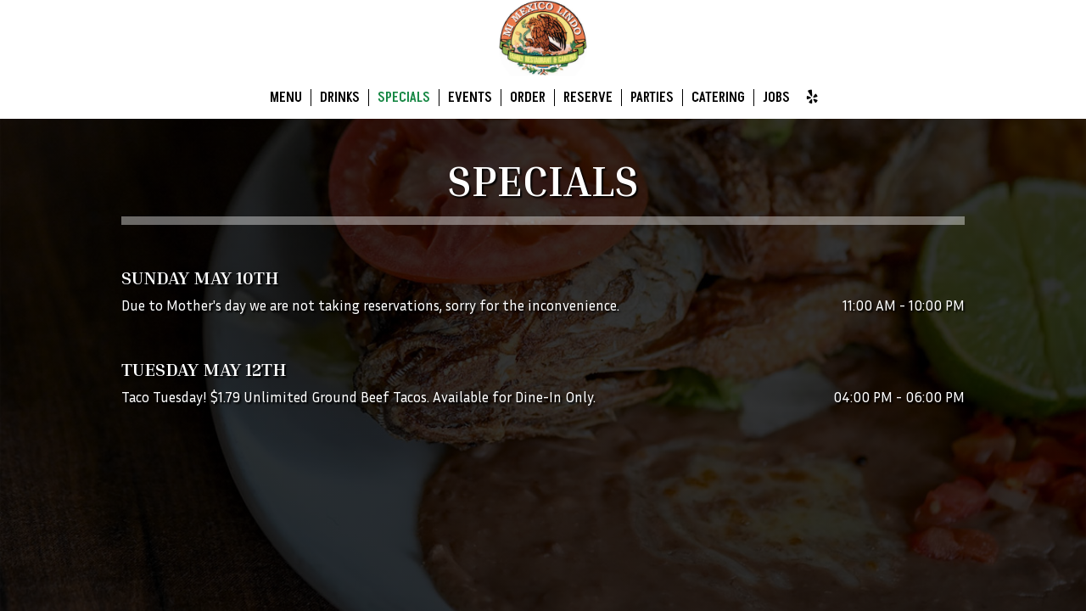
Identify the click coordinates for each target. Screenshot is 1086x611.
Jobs (776, 97)
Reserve (588, 97)
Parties (652, 97)
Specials (404, 97)
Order (528, 97)
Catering (718, 97)
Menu (286, 97)
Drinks (340, 97)
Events (470, 97)
